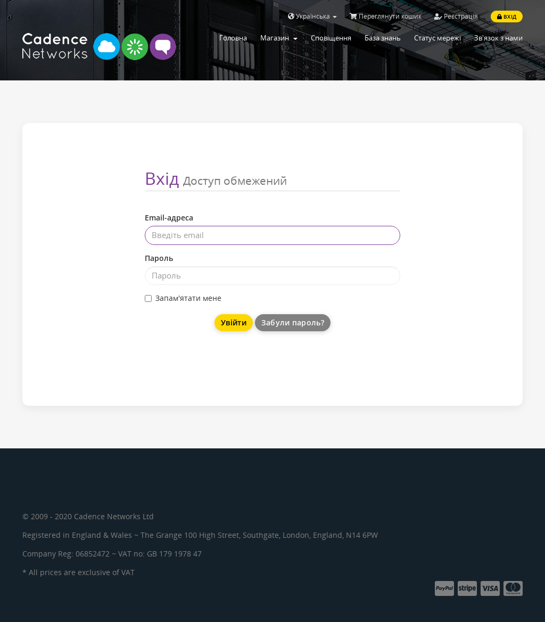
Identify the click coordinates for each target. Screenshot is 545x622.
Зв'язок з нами (498, 38)
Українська (312, 16)
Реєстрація (456, 16)
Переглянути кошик (386, 16)
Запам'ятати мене (183, 298)
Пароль (159, 258)
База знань (383, 38)
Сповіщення (331, 38)
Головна (233, 38)
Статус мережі (437, 38)
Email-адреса (169, 217)
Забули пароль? (292, 322)
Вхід (506, 16)
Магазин (279, 38)
